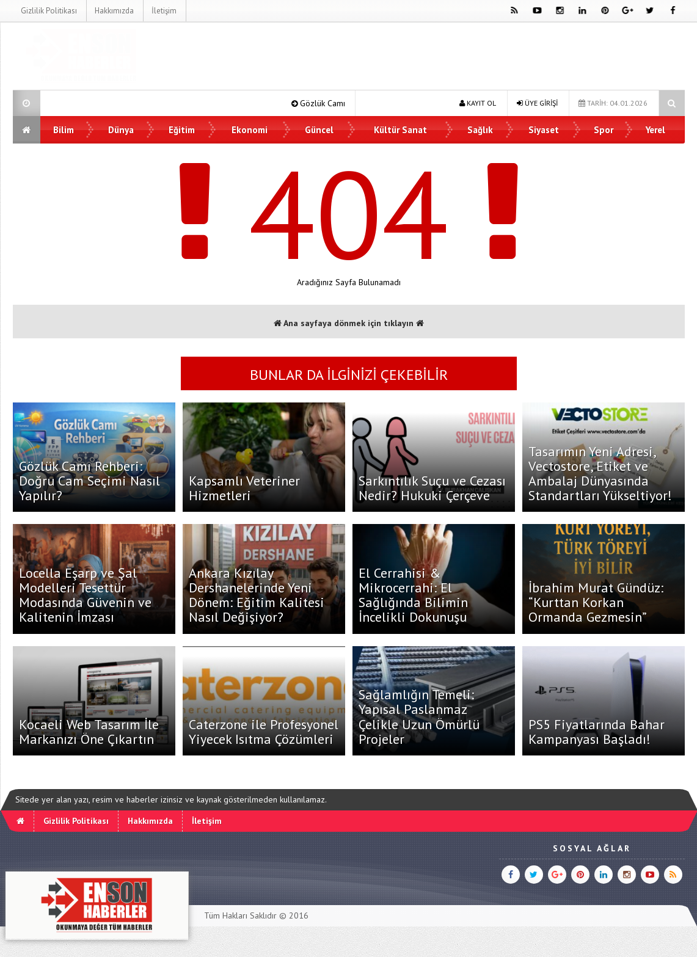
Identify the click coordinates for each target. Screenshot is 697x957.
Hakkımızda (113, 10)
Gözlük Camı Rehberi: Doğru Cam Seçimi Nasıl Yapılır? (89, 480)
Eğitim (182, 130)
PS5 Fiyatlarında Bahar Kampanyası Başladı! (596, 732)
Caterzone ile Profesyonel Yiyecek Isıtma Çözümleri (263, 732)
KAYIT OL (477, 102)
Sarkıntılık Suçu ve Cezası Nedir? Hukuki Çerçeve (432, 488)
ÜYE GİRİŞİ (537, 102)
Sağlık (480, 130)
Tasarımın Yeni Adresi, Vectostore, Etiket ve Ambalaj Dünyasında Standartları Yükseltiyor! (600, 473)
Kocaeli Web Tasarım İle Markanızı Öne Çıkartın (89, 732)
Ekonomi (250, 130)
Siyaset (543, 130)
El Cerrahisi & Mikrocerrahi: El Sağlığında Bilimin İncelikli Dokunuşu (413, 595)
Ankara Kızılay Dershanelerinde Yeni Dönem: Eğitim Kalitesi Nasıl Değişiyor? (256, 595)
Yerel (655, 130)
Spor (603, 130)
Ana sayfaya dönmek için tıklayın (349, 323)
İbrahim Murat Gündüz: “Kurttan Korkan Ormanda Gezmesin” (595, 602)
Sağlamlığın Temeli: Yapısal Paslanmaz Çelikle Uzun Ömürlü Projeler (419, 717)
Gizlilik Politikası (48, 10)
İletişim (163, 10)
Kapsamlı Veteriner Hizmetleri (244, 488)
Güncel (319, 130)
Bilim (64, 130)
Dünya (121, 130)
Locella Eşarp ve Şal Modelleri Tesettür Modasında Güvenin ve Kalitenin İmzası (85, 595)
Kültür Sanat (401, 130)
